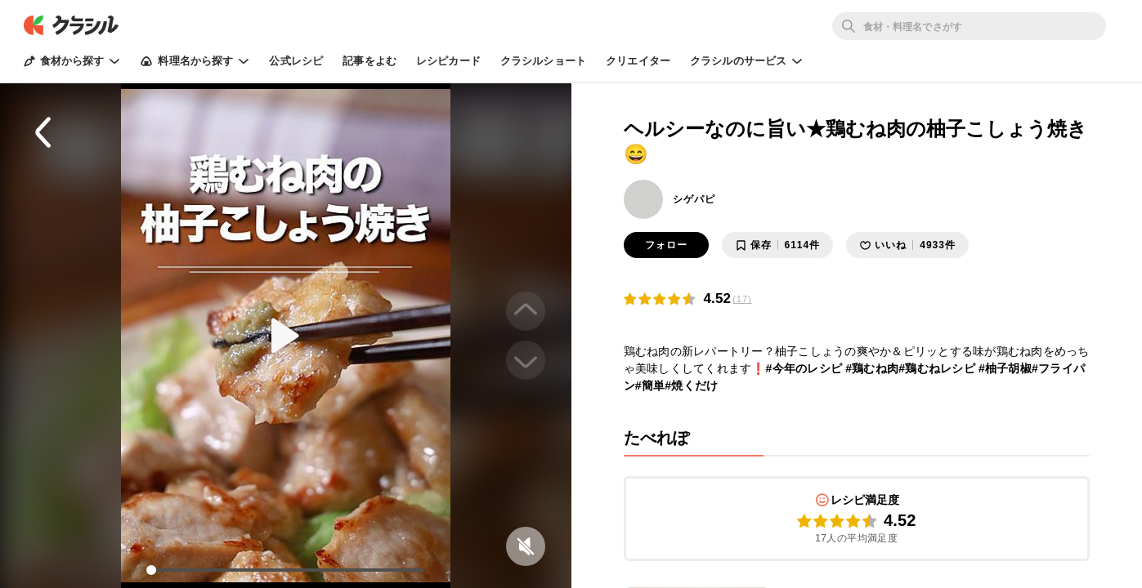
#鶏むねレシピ (936, 368)
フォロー (666, 245)
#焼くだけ (691, 385)
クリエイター (638, 61)
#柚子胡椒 (1005, 368)
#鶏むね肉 (871, 368)
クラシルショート (543, 61)
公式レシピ (296, 61)
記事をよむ (369, 61)
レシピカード (448, 61)
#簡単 (650, 385)
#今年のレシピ (804, 368)
